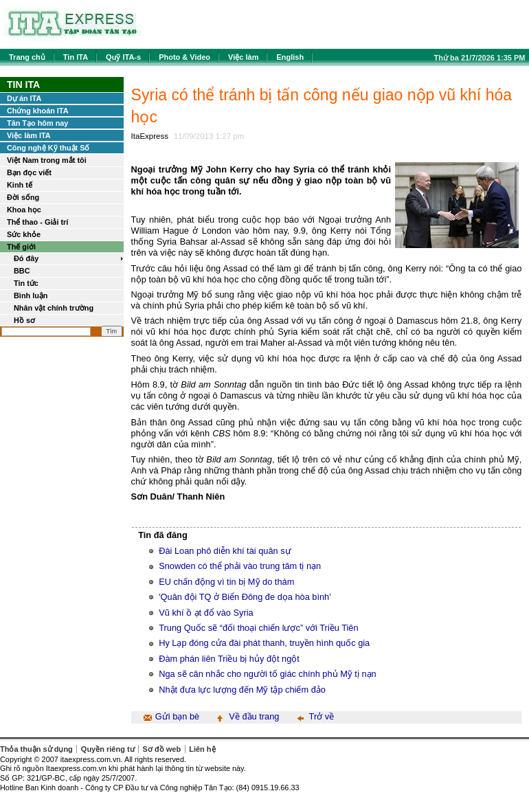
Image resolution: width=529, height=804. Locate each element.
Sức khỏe (24, 234)
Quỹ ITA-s (123, 57)
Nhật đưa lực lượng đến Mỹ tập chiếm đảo (242, 689)
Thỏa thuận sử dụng (36, 749)
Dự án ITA (24, 98)
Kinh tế (19, 185)
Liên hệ (202, 749)
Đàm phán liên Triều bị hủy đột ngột (229, 659)
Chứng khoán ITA (38, 111)
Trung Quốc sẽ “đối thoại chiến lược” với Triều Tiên (258, 628)
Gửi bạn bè (177, 716)
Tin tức (26, 283)
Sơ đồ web (162, 749)
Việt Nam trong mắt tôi (47, 160)
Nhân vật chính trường (53, 308)
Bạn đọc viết (29, 172)
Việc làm (243, 57)
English (290, 57)
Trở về (322, 716)
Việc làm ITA (29, 135)
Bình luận (31, 295)
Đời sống (23, 197)
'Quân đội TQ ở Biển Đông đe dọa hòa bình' (245, 597)
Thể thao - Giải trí (37, 222)
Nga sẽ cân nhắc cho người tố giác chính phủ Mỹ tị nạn (267, 674)
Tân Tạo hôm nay (37, 123)
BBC (22, 271)
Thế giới (21, 247)
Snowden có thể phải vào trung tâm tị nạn (240, 566)
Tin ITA (75, 57)
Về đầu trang (254, 716)
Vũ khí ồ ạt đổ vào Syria (206, 612)
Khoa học (24, 209)
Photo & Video (184, 57)
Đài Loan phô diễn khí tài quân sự (225, 551)
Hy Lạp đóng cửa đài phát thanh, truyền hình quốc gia (264, 643)
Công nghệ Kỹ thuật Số (48, 148)
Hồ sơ (24, 320)
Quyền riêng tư (108, 749)
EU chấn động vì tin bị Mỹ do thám (226, 582)
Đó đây (26, 258)
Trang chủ (27, 57)
